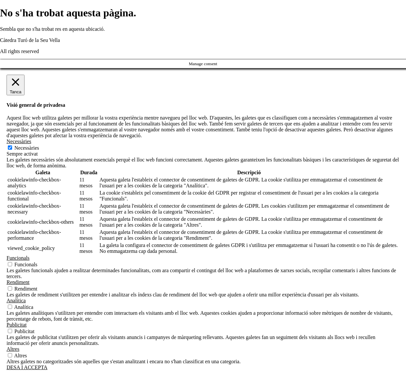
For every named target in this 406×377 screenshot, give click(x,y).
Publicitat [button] (16, 325)
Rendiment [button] (18, 282)
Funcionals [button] (18, 258)
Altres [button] (13, 349)
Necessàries (26, 148)
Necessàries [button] (19, 141)
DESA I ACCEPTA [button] (27, 367)
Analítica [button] (16, 300)
